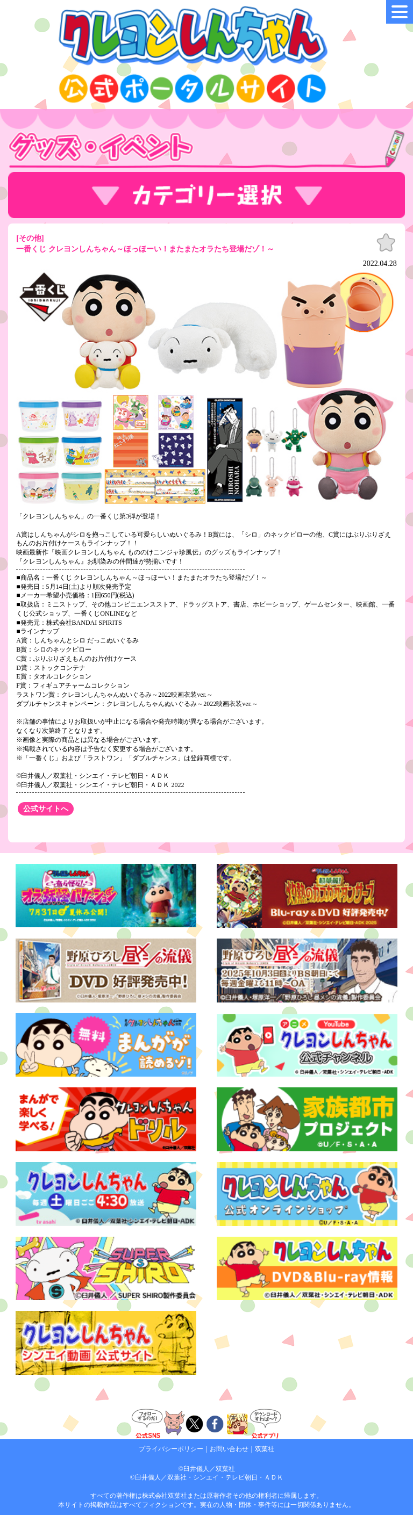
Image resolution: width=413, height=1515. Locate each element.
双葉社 (264, 1449)
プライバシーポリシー (171, 1449)
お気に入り (386, 243)
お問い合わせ (229, 1449)
